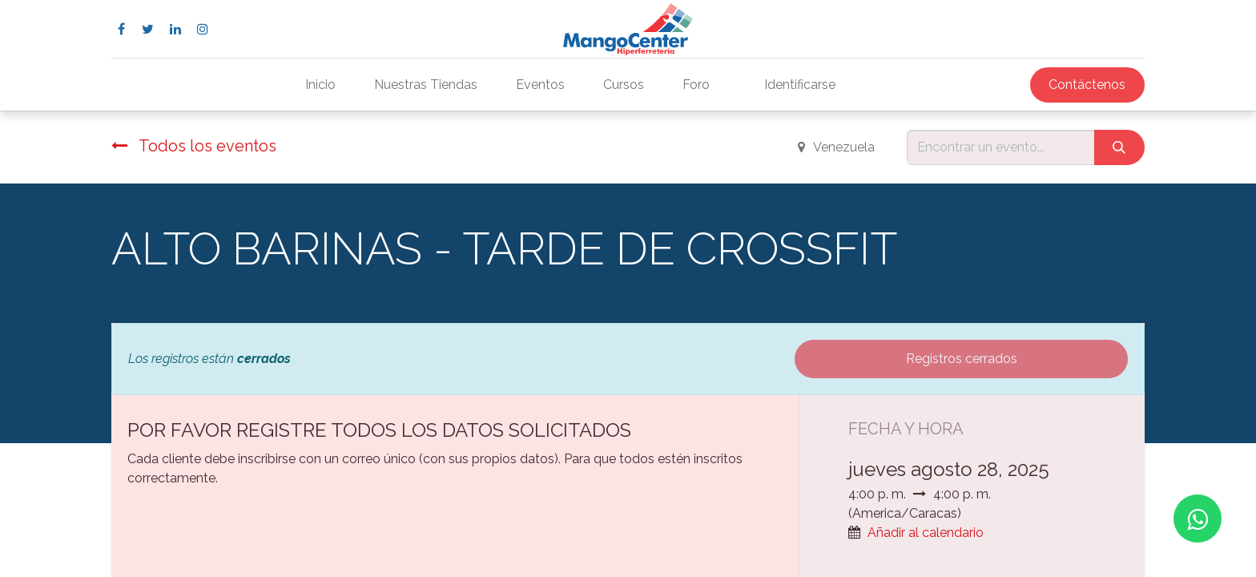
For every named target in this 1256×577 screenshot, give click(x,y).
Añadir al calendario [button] (926, 532)
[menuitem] (320, 85)
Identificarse (799, 84)
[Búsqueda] (1119, 147)
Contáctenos (1087, 84)
